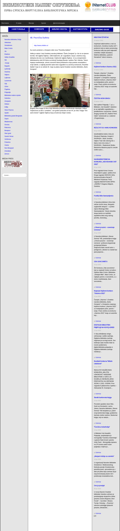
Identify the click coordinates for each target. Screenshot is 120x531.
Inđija (6, 107)
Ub (5, 51)
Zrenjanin (7, 101)
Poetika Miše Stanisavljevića (103, 196)
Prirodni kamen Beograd (102, 525)
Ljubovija (7, 69)
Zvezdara (7, 151)
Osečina (7, 72)
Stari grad (7, 133)
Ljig (5, 83)
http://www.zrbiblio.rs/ (41, 45)
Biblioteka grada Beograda (13, 116)
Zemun (6, 154)
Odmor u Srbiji (98, 527)
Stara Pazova (8, 110)
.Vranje (6, 63)
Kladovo (7, 54)
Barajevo (7, 130)
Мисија (31, 23)
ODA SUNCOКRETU (100, 261)
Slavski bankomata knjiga (103, 397)
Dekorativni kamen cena (102, 523)
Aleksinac (7, 42)
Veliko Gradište (9, 57)
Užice (6, 86)
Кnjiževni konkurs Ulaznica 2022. (105, 67)
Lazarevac (7, 81)
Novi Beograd (9, 148)
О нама (18, 23)
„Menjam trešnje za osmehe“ (104, 456)
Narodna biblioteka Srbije (12, 39)
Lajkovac (7, 78)
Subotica (7, 98)
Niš (5, 60)
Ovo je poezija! (99, 486)
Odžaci (6, 104)
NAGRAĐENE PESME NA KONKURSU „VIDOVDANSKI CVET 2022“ (105, 161)
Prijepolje (7, 92)
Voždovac (7, 139)
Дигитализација (59, 23)
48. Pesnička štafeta (39, 37)
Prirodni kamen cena (100, 521)
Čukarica (7, 142)
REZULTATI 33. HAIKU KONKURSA (105, 128)
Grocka (6, 125)
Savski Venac (8, 136)
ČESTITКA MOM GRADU (102, 98)
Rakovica (7, 127)
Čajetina (7, 89)
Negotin (7, 66)
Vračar (6, 145)
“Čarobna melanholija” (102, 427)
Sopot (6, 119)
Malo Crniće (8, 48)
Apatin (6, 113)
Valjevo (6, 75)
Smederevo (8, 45)
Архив (43, 23)
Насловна (5, 23)
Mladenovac (8, 122)
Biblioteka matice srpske (12, 95)
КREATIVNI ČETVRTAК (101, 37)
